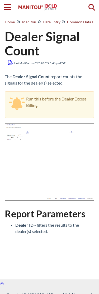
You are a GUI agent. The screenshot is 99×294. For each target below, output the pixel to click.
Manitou (29, 22)
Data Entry (51, 22)
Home (10, 22)
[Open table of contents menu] (9, 6)
